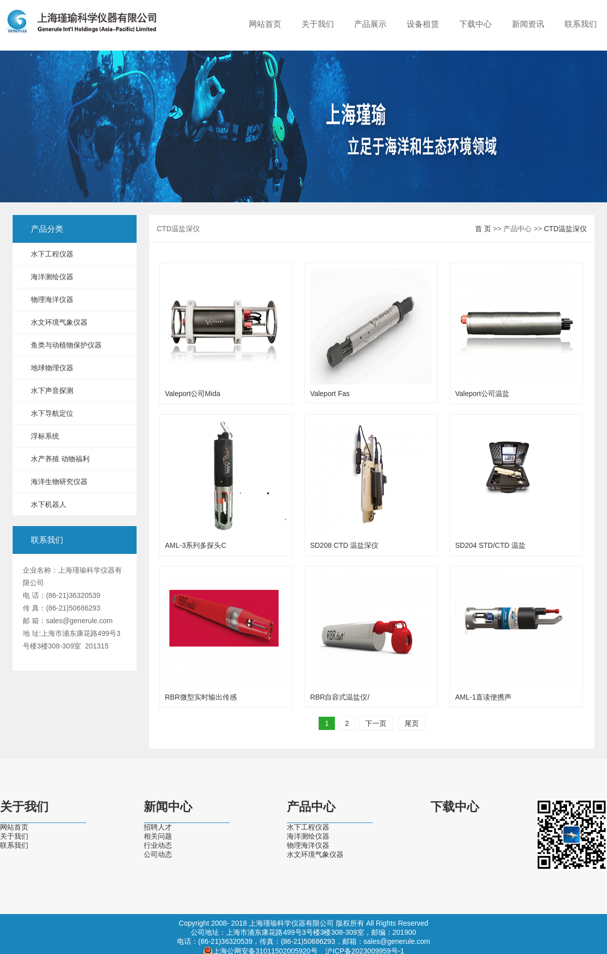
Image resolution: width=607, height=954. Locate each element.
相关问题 (158, 836)
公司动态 (158, 854)
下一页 (375, 723)
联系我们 (581, 24)
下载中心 (475, 24)
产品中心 (311, 806)
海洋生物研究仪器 (59, 482)
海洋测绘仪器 (52, 277)
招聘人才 (158, 827)
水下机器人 (48, 504)
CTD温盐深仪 (565, 229)
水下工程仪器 (52, 254)
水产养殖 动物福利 (60, 459)
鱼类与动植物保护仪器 (66, 345)
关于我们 (317, 24)
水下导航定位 (52, 413)
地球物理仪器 (52, 368)
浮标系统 (45, 436)
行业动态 (158, 845)
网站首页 (265, 24)
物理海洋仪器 (52, 299)
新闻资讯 (528, 24)
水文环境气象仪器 (59, 322)
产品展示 (370, 24)
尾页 (412, 723)
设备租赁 (423, 24)
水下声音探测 (52, 390)
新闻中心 (168, 806)
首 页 (483, 229)
